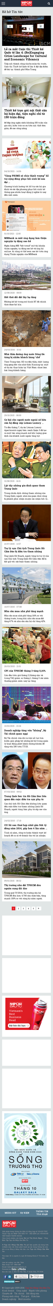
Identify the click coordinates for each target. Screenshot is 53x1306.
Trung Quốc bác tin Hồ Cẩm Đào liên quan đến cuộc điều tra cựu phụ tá (25, 798)
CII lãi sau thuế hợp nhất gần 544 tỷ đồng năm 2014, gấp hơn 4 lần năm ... (25, 827)
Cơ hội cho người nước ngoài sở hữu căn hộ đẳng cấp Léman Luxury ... (25, 421)
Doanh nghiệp (9, 1299)
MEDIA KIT (10, 1212)
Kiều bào (35, 1296)
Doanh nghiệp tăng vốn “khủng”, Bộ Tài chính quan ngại (25, 732)
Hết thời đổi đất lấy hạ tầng (20, 297)
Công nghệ (21, 1290)
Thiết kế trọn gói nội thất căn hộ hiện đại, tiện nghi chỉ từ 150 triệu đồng (25, 113)
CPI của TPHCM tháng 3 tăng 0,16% (25, 670)
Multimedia (24, 1299)
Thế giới (25, 1296)
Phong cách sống (10, 1296)
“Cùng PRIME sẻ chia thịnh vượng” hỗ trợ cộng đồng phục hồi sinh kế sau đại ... (26, 179)
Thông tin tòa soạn (42, 1213)
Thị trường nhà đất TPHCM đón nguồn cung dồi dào (22, 887)
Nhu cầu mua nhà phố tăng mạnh (23, 611)
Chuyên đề (7, 1293)
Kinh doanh (8, 1290)
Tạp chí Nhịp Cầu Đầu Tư (37, 1287)
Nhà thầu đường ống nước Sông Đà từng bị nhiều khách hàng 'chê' (24, 356)
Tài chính (19, 1293)
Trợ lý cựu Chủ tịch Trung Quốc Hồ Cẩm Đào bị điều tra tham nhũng (24, 550)
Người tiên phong (38, 1290)
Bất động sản (32, 1293)
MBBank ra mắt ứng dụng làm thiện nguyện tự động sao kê (25, 240)
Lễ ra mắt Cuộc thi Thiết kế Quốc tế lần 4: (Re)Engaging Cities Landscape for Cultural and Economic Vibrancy (25, 54)
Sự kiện (24, 1212)
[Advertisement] (25, 1088)
